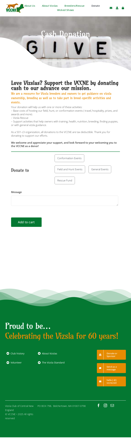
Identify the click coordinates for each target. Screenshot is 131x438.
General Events (99, 169)
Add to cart (26, 222)
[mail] (112, 405)
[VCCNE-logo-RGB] (15, 4)
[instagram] (105, 405)
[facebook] (98, 405)
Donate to (20, 170)
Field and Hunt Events (69, 169)
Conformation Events (69, 158)
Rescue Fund (64, 180)
